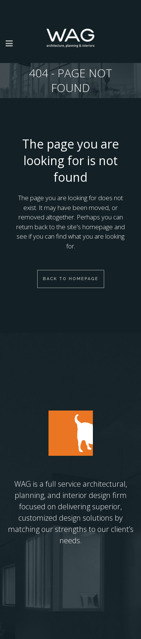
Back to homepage (71, 278)
